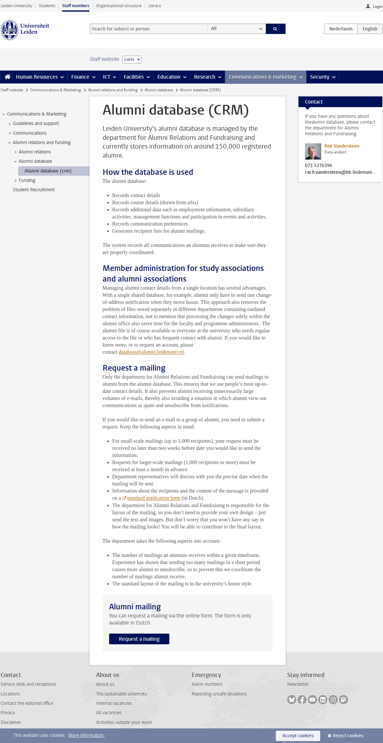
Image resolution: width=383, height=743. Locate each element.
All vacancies (108, 713)
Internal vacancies (114, 703)
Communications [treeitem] (26, 133)
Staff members (75, 5)
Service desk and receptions (28, 684)
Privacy (8, 713)
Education (168, 76)
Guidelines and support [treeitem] (33, 123)
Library (154, 5)
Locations (10, 694)
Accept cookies (298, 736)
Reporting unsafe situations (219, 694)
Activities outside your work (124, 722)
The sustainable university (121, 694)
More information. (86, 735)
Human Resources (37, 76)
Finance (80, 76)
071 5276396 (318, 166)
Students (47, 5)
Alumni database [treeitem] (32, 161)
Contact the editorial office (27, 703)
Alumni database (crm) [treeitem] (48, 171)
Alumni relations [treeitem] (32, 152)
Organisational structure (118, 5)
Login (378, 6)
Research (204, 76)
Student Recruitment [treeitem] (34, 190)
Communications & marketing (263, 76)
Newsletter (298, 684)
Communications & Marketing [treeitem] (33, 114)
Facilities (134, 76)
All (214, 29)
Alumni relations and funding (113, 90)
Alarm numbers (207, 684)
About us (105, 684)
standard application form (153, 498)
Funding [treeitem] (24, 180)
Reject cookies (348, 736)
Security (319, 76)
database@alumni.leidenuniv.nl (151, 352)
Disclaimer (11, 722)
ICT (106, 76)
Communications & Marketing (55, 90)
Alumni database (159, 90)
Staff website (12, 90)
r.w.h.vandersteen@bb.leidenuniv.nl (340, 172)
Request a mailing (139, 639)
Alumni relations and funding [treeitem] (39, 142)
